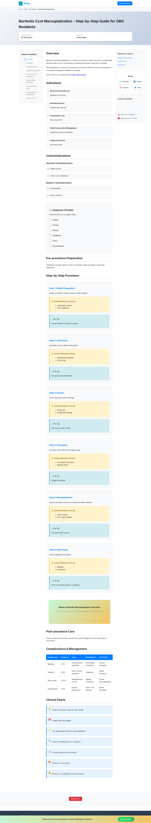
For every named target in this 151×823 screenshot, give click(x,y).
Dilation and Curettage (125, 58)
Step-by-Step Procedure (30, 81)
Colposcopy (122, 65)
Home (21, 9)
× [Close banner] (132, 819)
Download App (124, 3)
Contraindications (32, 67)
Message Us (126, 819)
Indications (29, 63)
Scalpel (55, 220)
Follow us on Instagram (126, 114)
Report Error (75, 799)
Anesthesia (57, 235)
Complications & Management (31, 93)
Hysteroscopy (122, 61)
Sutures (55, 230)
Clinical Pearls (30, 98)
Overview (29, 59)
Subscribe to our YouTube (127, 118)
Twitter (137, 88)
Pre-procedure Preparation (31, 75)
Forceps (56, 225)
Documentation (58, 246)
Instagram (124, 88)
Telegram (138, 82)
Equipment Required (33, 70)
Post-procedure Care (31, 87)
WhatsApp (124, 82)
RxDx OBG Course (79, 75)
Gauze (55, 241)
